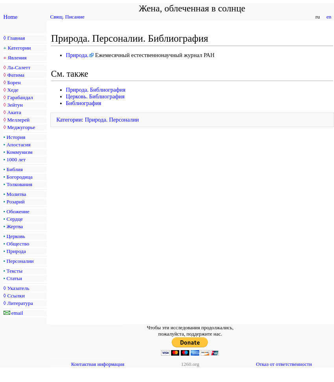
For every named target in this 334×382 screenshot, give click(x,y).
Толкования (19, 184)
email (17, 313)
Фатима (15, 75)
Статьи (14, 278)
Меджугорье (21, 127)
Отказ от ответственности (284, 364)
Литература (20, 303)
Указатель (18, 288)
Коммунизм (20, 152)
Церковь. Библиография (95, 96)
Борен (13, 82)
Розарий (16, 202)
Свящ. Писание (67, 17)
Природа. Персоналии (112, 119)
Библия (15, 169)
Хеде (12, 90)
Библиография (83, 103)
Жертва (15, 226)
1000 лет (16, 159)
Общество (18, 244)
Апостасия (19, 145)
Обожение (18, 211)
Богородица (20, 177)
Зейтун (14, 105)
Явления (17, 58)
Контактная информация (97, 364)
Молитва (16, 194)
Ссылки (15, 296)
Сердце (15, 219)
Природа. (77, 55)
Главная (16, 38)
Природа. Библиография (96, 90)
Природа (16, 251)
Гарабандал (20, 97)
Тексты (15, 271)
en (328, 17)
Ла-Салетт (18, 67)
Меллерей (18, 120)
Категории (19, 48)
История (16, 137)
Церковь (16, 236)
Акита (14, 112)
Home (11, 17)
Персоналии (20, 261)
